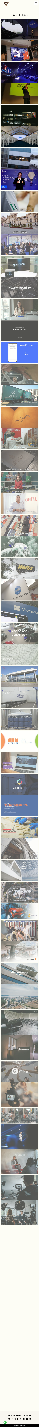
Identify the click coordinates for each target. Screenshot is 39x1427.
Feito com (19, 1425)
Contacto (26, 1415)
